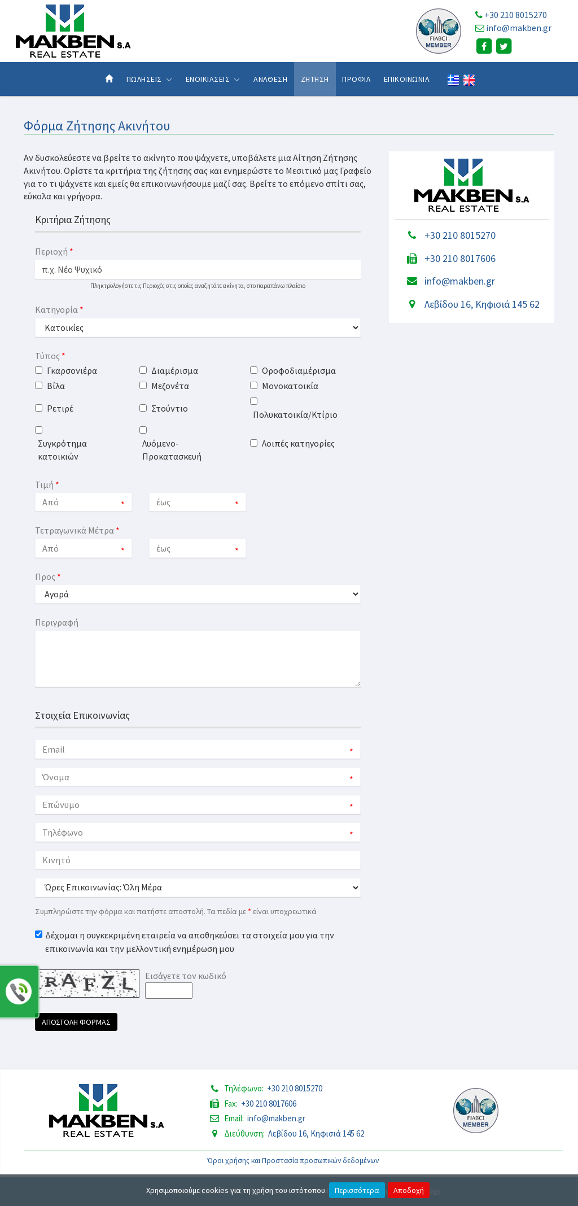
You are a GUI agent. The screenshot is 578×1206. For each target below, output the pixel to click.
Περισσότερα (357, 1190)
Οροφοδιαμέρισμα (299, 370)
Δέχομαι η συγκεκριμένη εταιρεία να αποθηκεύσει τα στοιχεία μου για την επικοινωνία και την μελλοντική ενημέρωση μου (189, 941)
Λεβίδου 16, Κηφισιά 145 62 (482, 304)
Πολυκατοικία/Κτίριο (295, 414)
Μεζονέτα (170, 385)
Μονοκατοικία (290, 385)
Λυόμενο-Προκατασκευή (172, 450)
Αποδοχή (408, 1190)
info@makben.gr (518, 27)
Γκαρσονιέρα (72, 370)
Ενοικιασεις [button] (213, 79)
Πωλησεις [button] (149, 79)
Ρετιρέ (60, 408)
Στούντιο (169, 408)
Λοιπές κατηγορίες (298, 443)
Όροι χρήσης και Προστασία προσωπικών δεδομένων (293, 1160)
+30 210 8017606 (460, 258)
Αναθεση (270, 79)
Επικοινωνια (407, 79)
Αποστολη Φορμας (76, 1022)
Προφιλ (356, 79)
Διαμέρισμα (174, 370)
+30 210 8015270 (515, 14)
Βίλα (56, 385)
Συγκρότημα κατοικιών (62, 450)
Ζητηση (315, 79)
